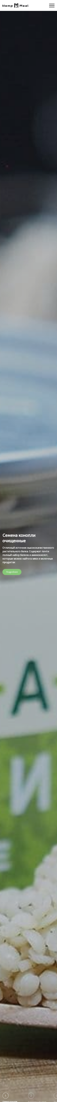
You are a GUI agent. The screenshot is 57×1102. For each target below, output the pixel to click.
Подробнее (12, 571)
